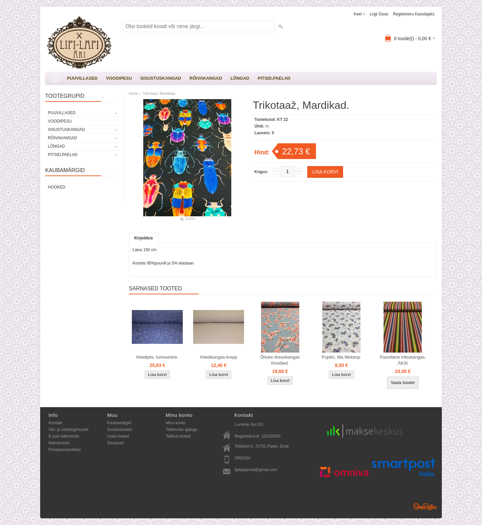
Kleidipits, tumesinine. (157, 357)
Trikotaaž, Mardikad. (159, 93)
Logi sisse (379, 14)
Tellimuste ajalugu (181, 429)
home (133, 93)
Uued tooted (118, 436)
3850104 (242, 458)
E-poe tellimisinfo (64, 436)
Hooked (56, 187)
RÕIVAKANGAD (205, 78)
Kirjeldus (143, 237)
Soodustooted (119, 429)
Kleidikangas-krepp (218, 357)
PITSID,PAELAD (274, 78)
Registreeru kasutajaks (413, 14)
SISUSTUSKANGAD (160, 78)
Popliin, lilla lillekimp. (342, 357)
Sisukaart (115, 443)
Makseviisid (59, 443)
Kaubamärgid (119, 423)
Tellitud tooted (178, 436)
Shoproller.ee (425, 506)
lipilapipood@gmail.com (256, 469)
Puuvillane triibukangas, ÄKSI (403, 360)
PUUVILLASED (82, 78)
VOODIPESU (119, 78)
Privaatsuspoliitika (65, 449)
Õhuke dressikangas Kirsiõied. (280, 360)
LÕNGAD (239, 78)
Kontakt (55, 423)
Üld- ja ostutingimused (68, 429)
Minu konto (175, 423)
